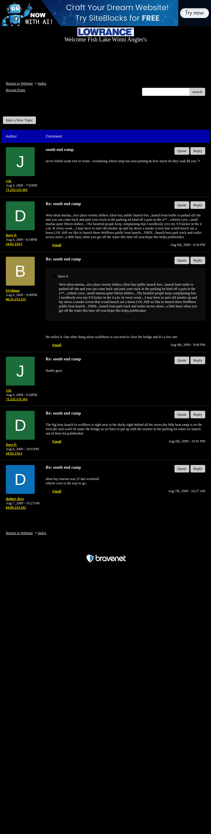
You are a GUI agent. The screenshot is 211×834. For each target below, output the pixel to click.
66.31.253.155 (16, 299)
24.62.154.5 (14, 244)
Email (56, 245)
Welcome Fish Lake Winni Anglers (34, 108)
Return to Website (19, 83)
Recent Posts (15, 90)
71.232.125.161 (17, 190)
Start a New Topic (19, 120)
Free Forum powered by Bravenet (105, 548)
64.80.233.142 (16, 507)
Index (42, 83)
